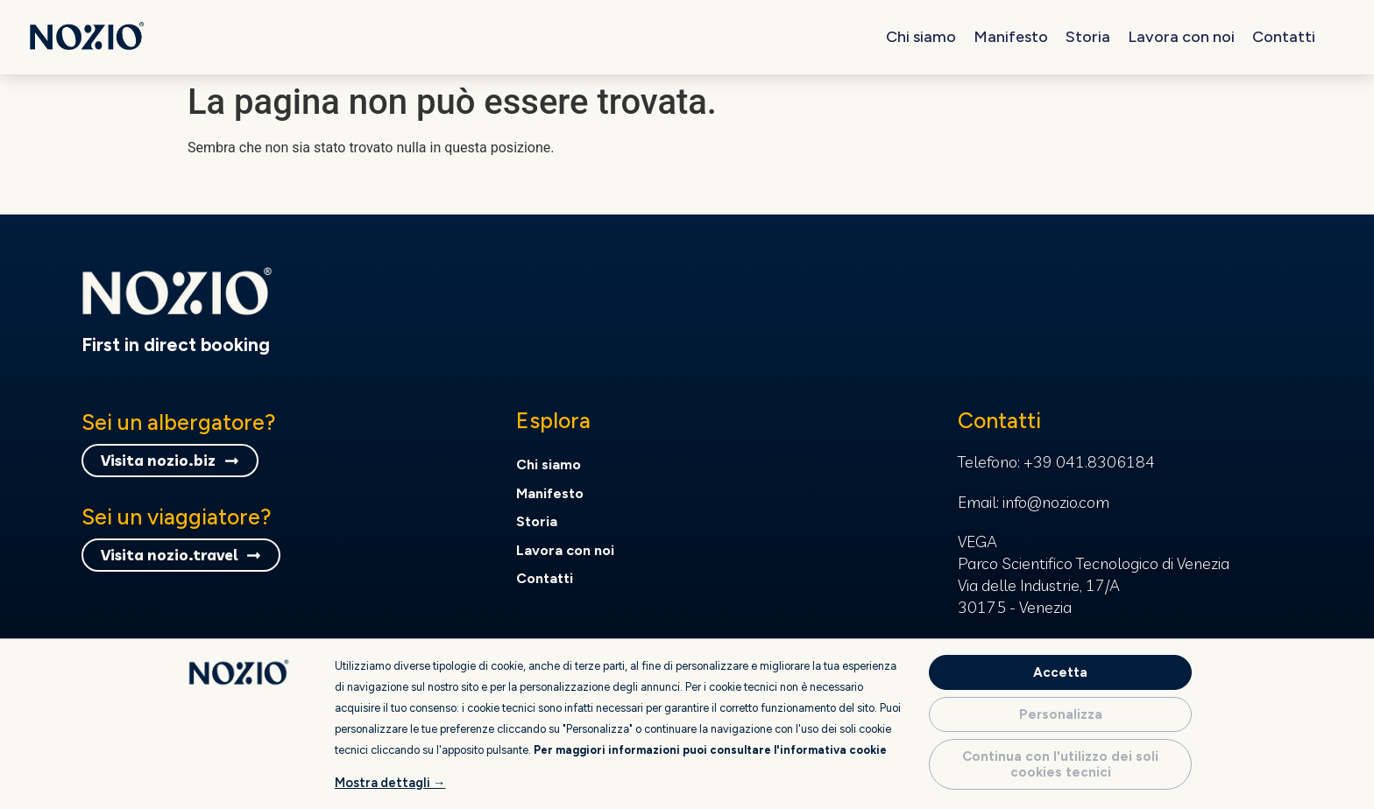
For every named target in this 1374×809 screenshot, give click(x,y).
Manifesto (1011, 36)
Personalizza (1060, 714)
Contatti (1283, 36)
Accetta (1060, 672)
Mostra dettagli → (390, 783)
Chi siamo (921, 36)
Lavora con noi (1181, 36)
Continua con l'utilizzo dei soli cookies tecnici (1060, 764)
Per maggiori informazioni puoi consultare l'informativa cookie (710, 749)
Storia (1088, 36)
